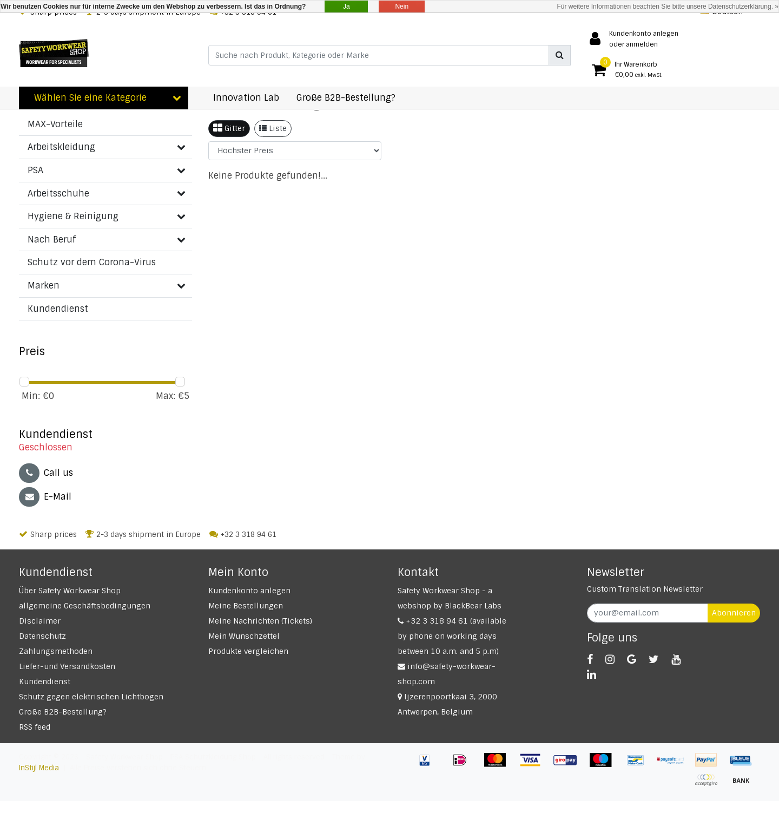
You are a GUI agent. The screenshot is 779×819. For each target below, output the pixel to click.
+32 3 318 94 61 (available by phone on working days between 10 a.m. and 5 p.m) (452, 636)
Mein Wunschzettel (244, 636)
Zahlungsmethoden (56, 651)
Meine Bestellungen (245, 606)
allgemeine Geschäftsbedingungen (84, 606)
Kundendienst (44, 681)
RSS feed (34, 727)
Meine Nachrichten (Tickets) (260, 621)
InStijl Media (39, 767)
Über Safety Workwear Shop (70, 590)
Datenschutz (42, 636)
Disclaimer (40, 621)
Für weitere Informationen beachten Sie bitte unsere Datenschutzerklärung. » (667, 6)
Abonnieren (734, 613)
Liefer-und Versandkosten (67, 666)
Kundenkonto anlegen (249, 590)
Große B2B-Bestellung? (63, 712)
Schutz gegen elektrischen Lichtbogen (91, 697)
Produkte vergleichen (248, 651)
